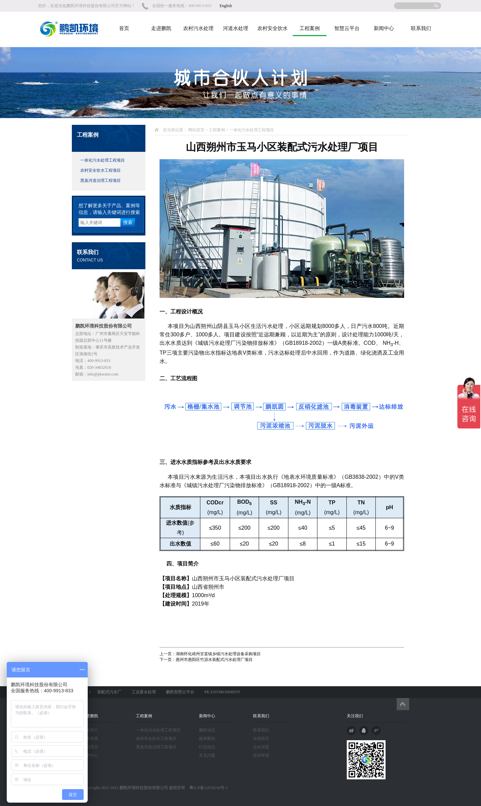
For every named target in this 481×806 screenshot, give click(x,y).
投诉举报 (261, 755)
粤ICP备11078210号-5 (206, 787)
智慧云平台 (347, 28)
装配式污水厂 (109, 692)
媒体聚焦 (207, 738)
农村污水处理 (198, 28)
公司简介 (90, 730)
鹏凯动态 (207, 730)
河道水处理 (235, 28)
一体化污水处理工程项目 (102, 160)
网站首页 (196, 130)
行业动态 (207, 747)
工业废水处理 (144, 692)
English (226, 5)
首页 (124, 28)
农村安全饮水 (272, 28)
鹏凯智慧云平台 (180, 692)
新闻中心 (384, 28)
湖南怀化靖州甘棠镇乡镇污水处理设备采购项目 (218, 653)
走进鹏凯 (161, 28)
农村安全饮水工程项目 (100, 170)
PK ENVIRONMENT (222, 692)
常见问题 (207, 755)
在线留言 (261, 738)
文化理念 (90, 747)
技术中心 (90, 755)
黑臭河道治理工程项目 (100, 180)
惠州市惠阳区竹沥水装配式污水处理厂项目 (214, 659)
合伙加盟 (261, 747)
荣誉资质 (90, 738)
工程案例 (310, 28)
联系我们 (421, 28)
